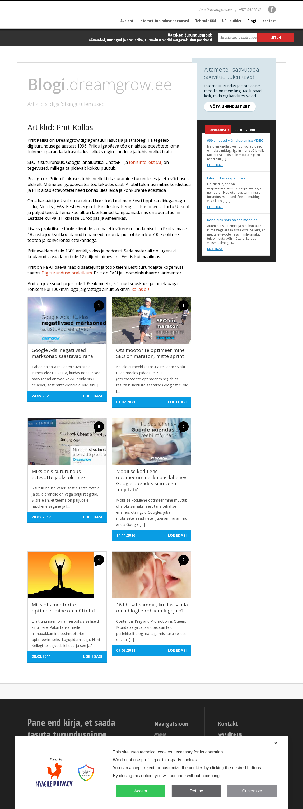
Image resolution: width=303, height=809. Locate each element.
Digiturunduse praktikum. (67, 273)
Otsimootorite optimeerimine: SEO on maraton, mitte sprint (151, 353)
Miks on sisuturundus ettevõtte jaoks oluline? (58, 474)
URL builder (231, 20)
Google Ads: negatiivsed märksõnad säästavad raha (62, 353)
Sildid (250, 129)
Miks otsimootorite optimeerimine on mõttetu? (64, 607)
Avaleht (126, 20)
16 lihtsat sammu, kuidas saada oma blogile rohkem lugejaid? (152, 607)
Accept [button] (140, 791)
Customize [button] (252, 791)
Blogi (252, 20)
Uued (238, 129)
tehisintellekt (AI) (145, 162)
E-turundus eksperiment (226, 178)
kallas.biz (141, 289)
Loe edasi (215, 165)
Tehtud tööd (205, 20)
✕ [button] (275, 743)
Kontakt (269, 20)
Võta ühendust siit (230, 106)
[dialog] (151, 772)
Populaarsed (218, 130)
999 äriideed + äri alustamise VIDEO (235, 140)
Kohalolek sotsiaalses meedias (232, 220)
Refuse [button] (196, 791)
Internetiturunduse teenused (164, 20)
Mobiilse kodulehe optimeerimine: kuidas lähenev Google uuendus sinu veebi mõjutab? (151, 480)
